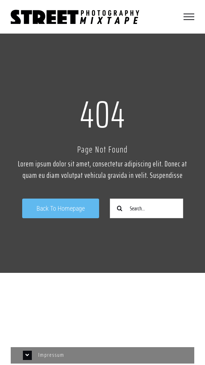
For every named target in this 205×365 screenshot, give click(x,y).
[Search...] (146, 208)
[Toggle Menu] (189, 17)
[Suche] (120, 208)
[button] (102, 355)
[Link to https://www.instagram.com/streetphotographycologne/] (102, 300)
